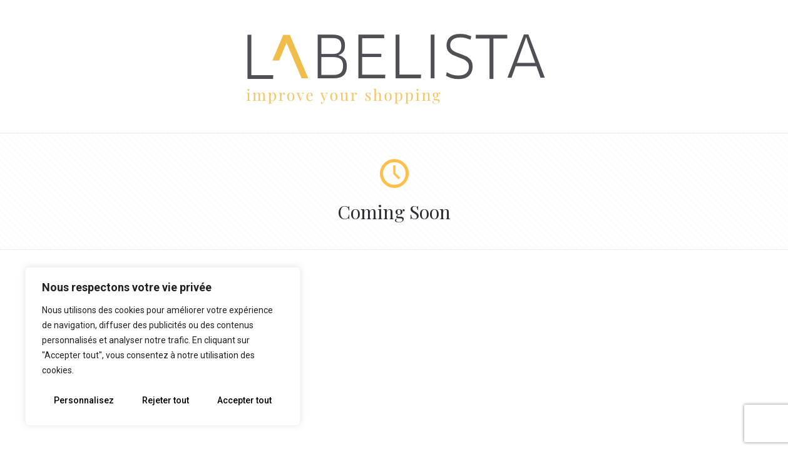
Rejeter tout (165, 400)
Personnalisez (84, 400)
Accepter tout (244, 400)
